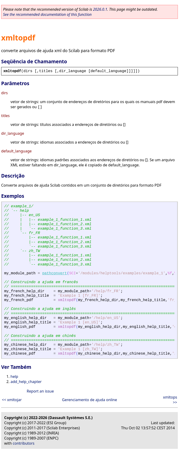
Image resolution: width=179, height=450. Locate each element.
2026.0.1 (100, 9)
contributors (23, 443)
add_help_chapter (26, 381)
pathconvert (54, 273)
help (14, 376)
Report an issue (40, 391)
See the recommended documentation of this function (47, 14)
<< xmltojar (12, 399)
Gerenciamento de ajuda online (89, 399)
